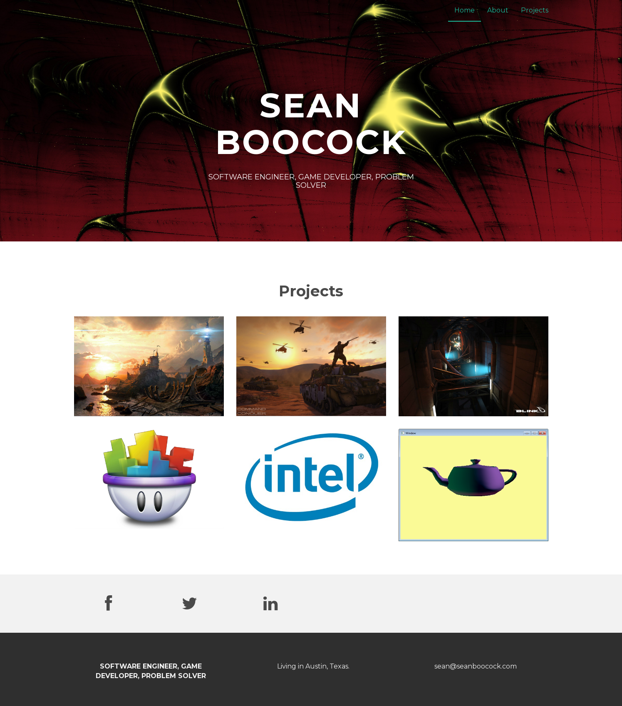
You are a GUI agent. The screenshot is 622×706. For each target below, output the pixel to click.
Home (464, 10)
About (497, 10)
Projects (534, 10)
